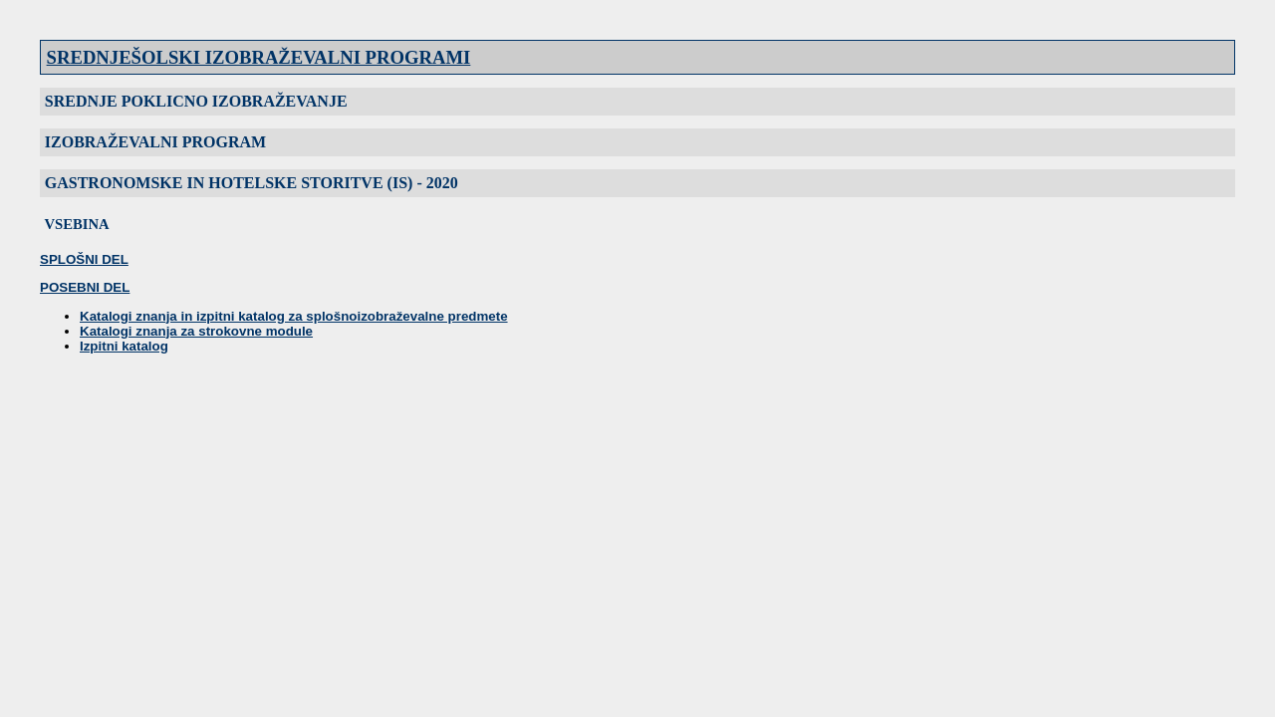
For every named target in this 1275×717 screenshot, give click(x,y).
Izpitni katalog (124, 346)
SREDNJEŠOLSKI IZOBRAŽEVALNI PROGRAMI (259, 57)
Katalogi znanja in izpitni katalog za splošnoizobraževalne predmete (294, 316)
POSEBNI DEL (84, 287)
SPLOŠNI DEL (84, 259)
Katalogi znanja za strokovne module (196, 331)
